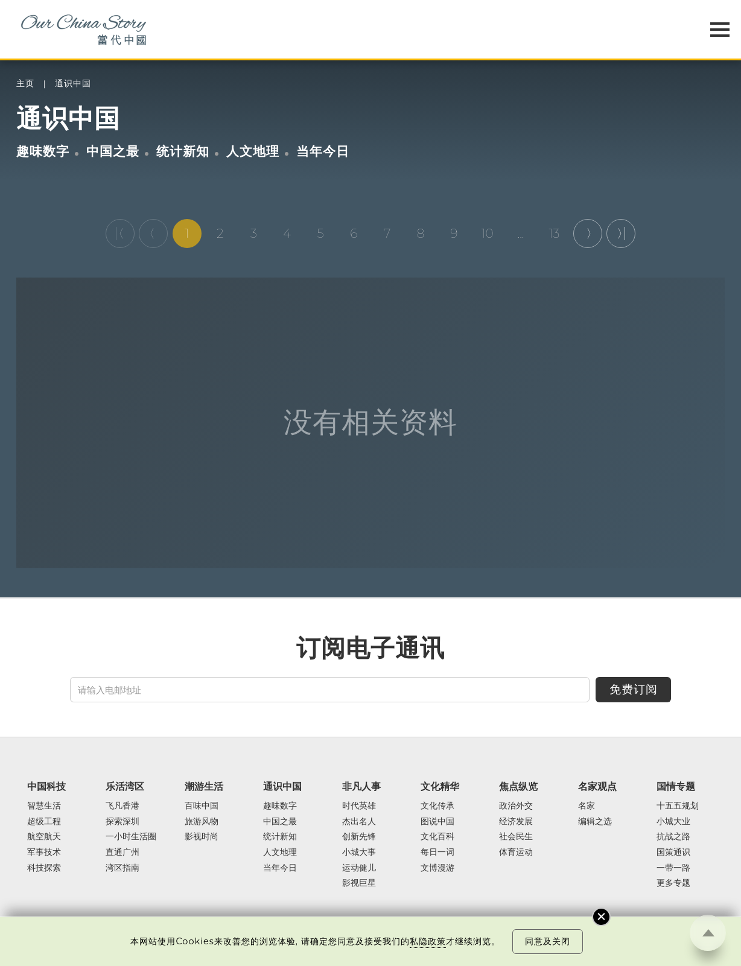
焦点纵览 (518, 786)
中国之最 (112, 151)
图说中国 (437, 822)
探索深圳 (122, 822)
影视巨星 (359, 883)
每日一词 (437, 852)
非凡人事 (361, 786)
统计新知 (182, 151)
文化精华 (440, 786)
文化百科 (437, 837)
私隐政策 (428, 941)
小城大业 (673, 822)
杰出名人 (359, 822)
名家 (586, 806)
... (521, 233)
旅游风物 (201, 822)
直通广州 (122, 852)
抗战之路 (673, 837)
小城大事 (359, 852)
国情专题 (676, 786)
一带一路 (673, 868)
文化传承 (437, 806)
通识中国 (73, 83)
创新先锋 (359, 837)
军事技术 (44, 852)
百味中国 (201, 806)
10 (488, 233)
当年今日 (322, 151)
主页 (25, 83)
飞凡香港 (122, 806)
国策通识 (673, 852)
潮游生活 (204, 786)
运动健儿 (359, 868)
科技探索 (44, 868)
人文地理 (252, 151)
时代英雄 (359, 806)
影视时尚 (201, 837)
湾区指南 (122, 868)
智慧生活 (44, 806)
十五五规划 (678, 806)
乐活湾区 (125, 786)
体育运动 (516, 852)
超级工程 (44, 822)
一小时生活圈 (131, 837)
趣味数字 (42, 151)
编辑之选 (595, 822)
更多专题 (673, 883)
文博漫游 (437, 868)
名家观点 (597, 786)
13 (554, 233)
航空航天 (44, 837)
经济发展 (516, 822)
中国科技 (46, 786)
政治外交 (516, 806)
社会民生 (516, 837)
